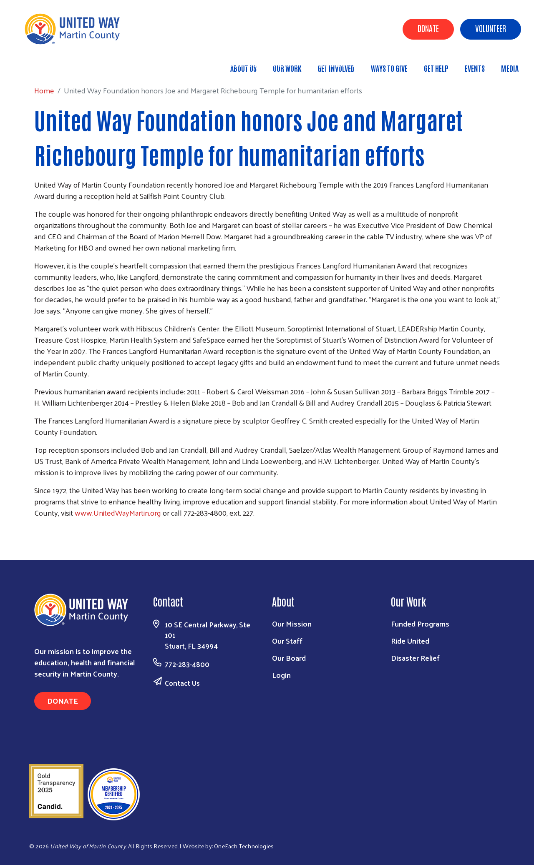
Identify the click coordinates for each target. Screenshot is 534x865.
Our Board (289, 657)
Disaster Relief (415, 657)
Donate (428, 28)
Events (475, 68)
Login (281, 674)
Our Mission (292, 623)
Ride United (410, 640)
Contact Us (182, 683)
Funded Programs (420, 623)
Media (510, 68)
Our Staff (287, 640)
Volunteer (490, 28)
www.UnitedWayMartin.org (118, 512)
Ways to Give (389, 68)
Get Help (436, 68)
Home (50, 64)
